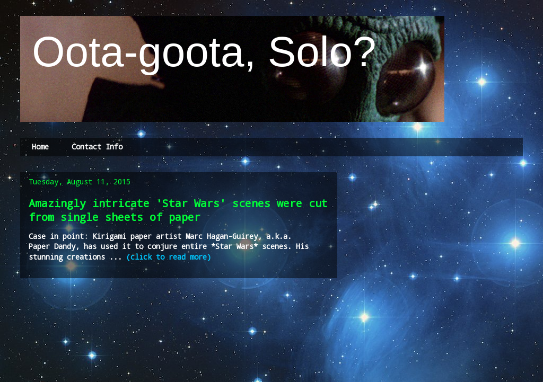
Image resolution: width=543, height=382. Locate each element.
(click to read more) (168, 257)
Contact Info (97, 146)
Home (40, 146)
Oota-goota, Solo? (198, 51)
